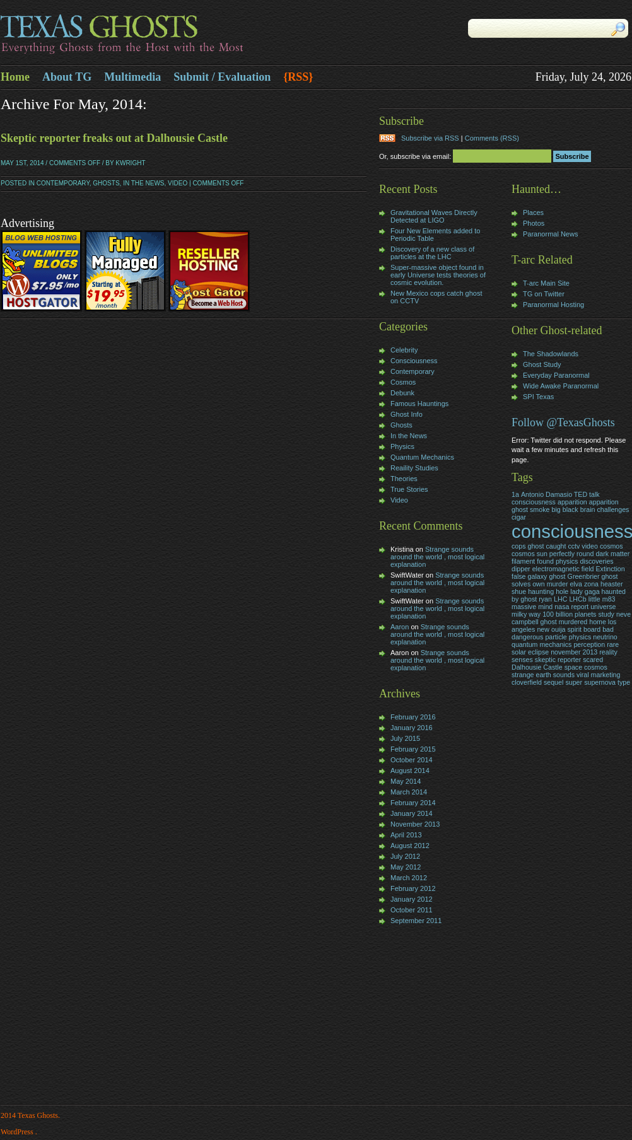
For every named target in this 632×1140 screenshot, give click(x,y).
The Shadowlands (550, 354)
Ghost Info (406, 414)
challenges (613, 509)
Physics (402, 446)
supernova (600, 682)
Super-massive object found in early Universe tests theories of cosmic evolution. (438, 275)
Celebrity (404, 350)
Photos (533, 223)
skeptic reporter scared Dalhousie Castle (557, 663)
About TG (66, 77)
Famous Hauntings (419, 403)
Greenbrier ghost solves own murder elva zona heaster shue (567, 584)
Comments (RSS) (492, 138)
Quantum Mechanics (422, 457)
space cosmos (586, 667)
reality (608, 652)
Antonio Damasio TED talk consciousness (556, 498)
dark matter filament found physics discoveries (570, 557)
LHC (560, 599)
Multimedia (132, 77)
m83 (609, 599)
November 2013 (415, 824)
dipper (521, 569)
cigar (519, 517)
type (623, 682)
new (543, 629)
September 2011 (416, 920)
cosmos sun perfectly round (553, 553)
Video (177, 183)
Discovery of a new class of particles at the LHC (432, 252)
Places (533, 212)
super (573, 682)
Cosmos (403, 382)
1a (515, 494)
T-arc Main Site (546, 283)
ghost (557, 576)
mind (545, 606)
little (594, 599)
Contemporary (63, 183)
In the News (143, 183)
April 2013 (406, 835)
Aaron (399, 627)
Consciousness (414, 360)
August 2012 (410, 845)
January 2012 (411, 899)
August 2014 (410, 770)
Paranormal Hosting (553, 304)
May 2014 (405, 781)
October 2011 (411, 910)
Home (15, 77)
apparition (572, 502)
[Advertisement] (417, 1015)
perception (589, 644)
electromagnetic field (563, 569)
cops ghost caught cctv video (555, 546)
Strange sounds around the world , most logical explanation (437, 556)
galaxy (537, 576)
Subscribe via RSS (430, 138)
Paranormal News (550, 234)
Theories (404, 478)
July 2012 (405, 856)
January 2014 (411, 813)
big (555, 509)
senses (522, 659)
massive (524, 606)
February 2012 (413, 888)
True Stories (409, 489)
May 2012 (405, 867)
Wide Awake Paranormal (561, 386)
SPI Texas (538, 396)
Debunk (402, 393)
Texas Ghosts (158, 35)
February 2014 (413, 802)
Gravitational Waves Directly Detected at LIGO (433, 216)
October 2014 (411, 760)
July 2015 (405, 738)
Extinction (609, 569)
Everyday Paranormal (556, 375)
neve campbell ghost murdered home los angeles (571, 621)
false (519, 576)
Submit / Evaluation (222, 77)
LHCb (577, 599)
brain (587, 509)
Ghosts (106, 183)
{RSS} (298, 77)
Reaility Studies (414, 468)
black (570, 509)
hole (562, 591)
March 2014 (408, 792)
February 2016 (413, 717)
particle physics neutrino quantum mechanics (564, 640)
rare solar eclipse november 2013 (565, 648)
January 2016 (411, 727)
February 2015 (413, 749)
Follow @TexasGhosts (563, 422)
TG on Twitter (544, 294)
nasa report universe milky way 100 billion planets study (564, 610)
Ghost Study (542, 364)
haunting (541, 591)
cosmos (611, 546)
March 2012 (408, 877)
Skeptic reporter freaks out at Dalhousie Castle (114, 138)
